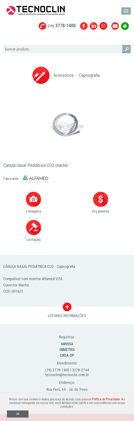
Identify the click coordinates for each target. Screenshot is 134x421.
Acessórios (63, 75)
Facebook (84, 26)
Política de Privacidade (106, 399)
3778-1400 (62, 25)
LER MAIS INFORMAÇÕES (67, 308)
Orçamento (100, 203)
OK (17, 414)
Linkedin (93, 26)
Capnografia (89, 75)
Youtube (115, 26)
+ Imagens (33, 203)
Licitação (33, 231)
